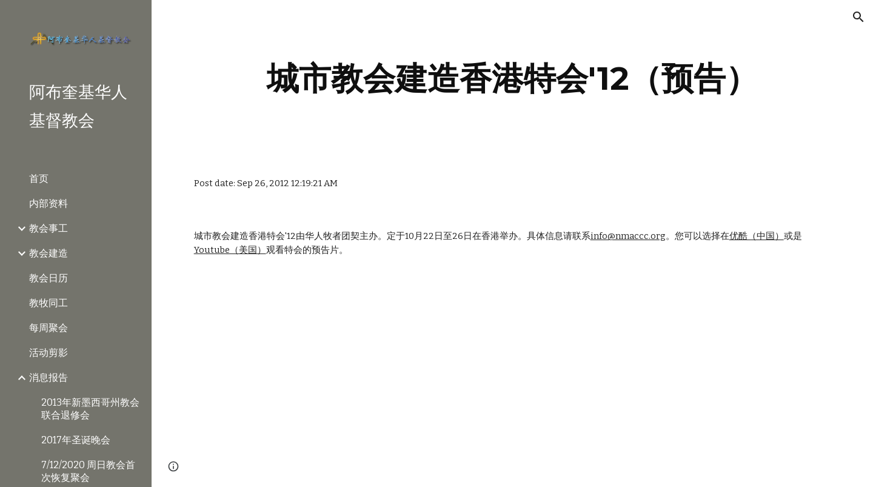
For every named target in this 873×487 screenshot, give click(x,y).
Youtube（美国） (230, 249)
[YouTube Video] (291, 382)
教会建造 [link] (48, 253)
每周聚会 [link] (48, 328)
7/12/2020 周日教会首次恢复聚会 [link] (88, 471)
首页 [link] (38, 178)
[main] (512, 79)
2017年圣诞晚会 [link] (75, 440)
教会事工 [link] (48, 228)
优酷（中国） (756, 235)
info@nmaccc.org (628, 235)
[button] (858, 17)
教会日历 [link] (48, 278)
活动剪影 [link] (48, 352)
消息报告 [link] (48, 377)
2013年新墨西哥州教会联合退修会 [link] (90, 409)
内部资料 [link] (48, 203)
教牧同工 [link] (48, 303)
